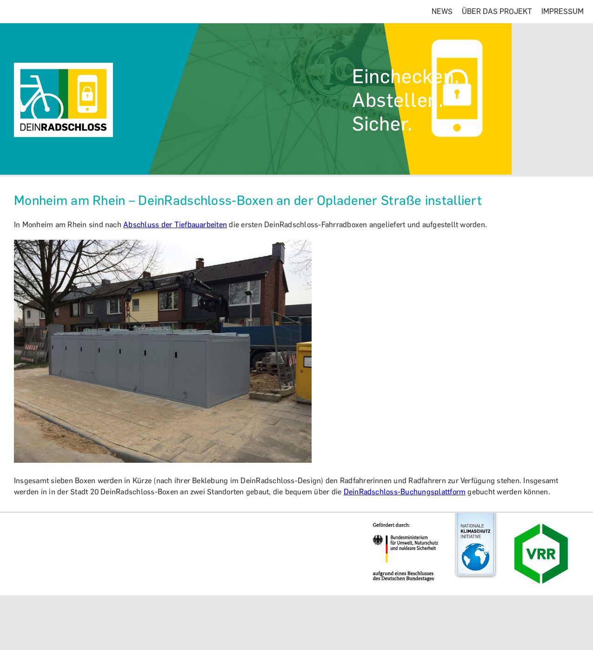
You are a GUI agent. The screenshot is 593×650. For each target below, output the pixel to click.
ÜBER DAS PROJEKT (497, 11)
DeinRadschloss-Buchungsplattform (405, 491)
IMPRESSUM (562, 11)
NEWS (442, 11)
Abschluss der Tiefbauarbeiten (175, 224)
